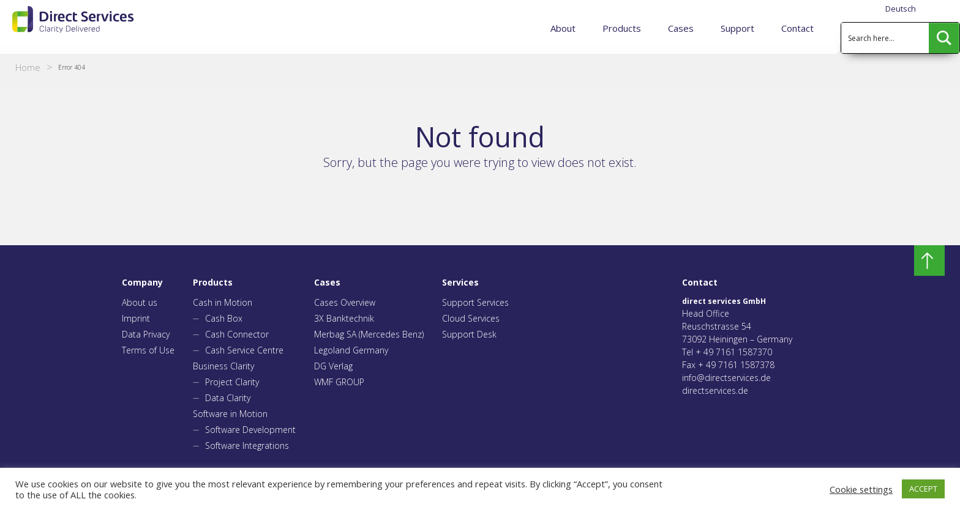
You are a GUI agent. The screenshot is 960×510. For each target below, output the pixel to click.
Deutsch (900, 8)
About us (139, 302)
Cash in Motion (222, 302)
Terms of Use (148, 350)
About (563, 28)
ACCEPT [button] (923, 488)
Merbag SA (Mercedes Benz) (369, 334)
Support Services (475, 302)
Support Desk (469, 334)
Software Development (250, 429)
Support (737, 28)
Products (621, 28)
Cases (681, 28)
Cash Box (223, 318)
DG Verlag (333, 366)
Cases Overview (344, 302)
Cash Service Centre (244, 350)
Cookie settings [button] (861, 489)
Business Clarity (223, 366)
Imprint (136, 318)
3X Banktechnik (344, 318)
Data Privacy (146, 334)
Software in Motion (230, 413)
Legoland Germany (351, 350)
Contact (797, 28)
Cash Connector (237, 334)
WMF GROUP (339, 382)
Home (27, 67)
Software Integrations (247, 445)
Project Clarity (232, 382)
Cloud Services (471, 318)
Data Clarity (227, 398)
